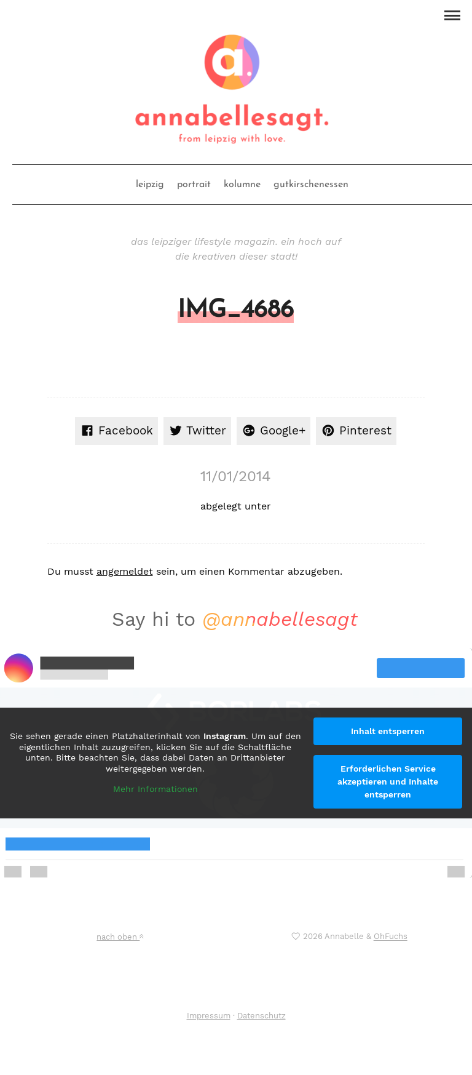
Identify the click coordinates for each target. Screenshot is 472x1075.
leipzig (150, 185)
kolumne (242, 185)
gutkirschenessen (310, 185)
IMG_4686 (236, 310)
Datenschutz (261, 1015)
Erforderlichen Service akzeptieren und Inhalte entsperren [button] (387, 781)
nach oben (119, 936)
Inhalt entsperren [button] (388, 731)
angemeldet (124, 571)
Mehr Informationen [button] (155, 789)
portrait (194, 185)
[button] (452, 14)
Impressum (208, 1015)
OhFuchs (390, 936)
